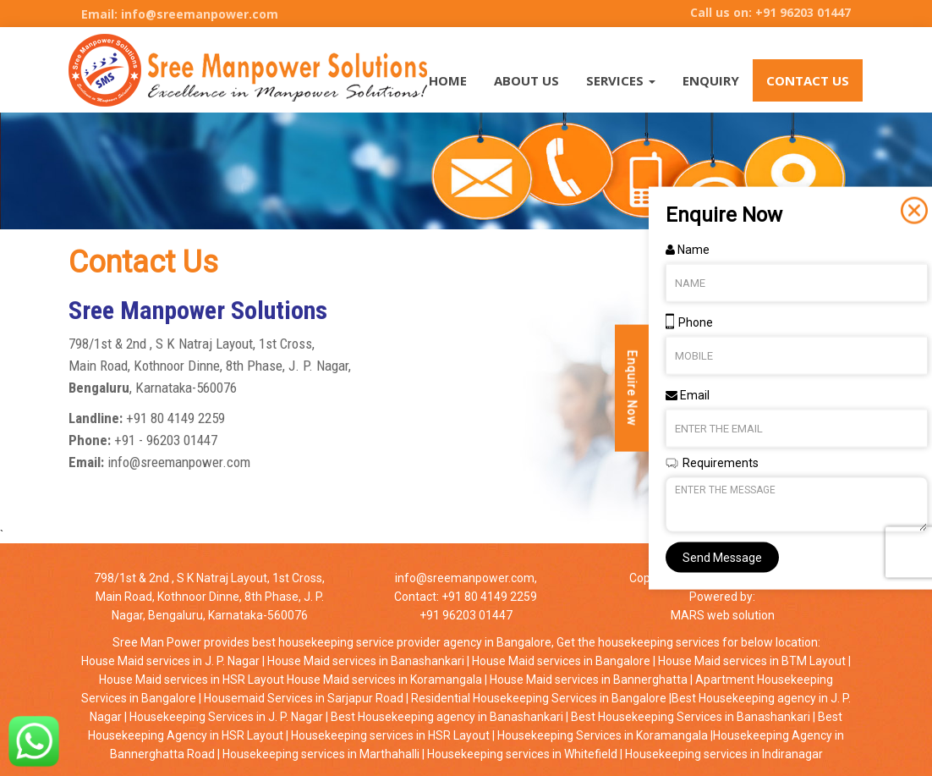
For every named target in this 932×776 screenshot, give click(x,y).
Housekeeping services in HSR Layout (389, 735)
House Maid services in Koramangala (384, 679)
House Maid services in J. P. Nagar (171, 661)
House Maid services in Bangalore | (563, 661)
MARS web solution (723, 615)
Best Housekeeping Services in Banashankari (689, 717)
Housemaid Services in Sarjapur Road (302, 698)
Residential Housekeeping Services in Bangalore (537, 698)
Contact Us (807, 80)
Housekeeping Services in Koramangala (601, 735)
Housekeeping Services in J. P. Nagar (225, 717)
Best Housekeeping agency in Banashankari (445, 717)
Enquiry (711, 80)
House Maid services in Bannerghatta (587, 679)
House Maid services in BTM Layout (751, 661)
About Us (526, 80)
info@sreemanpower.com (465, 578)
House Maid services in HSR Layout (193, 679)
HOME (448, 80)
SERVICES (620, 80)
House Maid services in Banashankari (365, 661)
